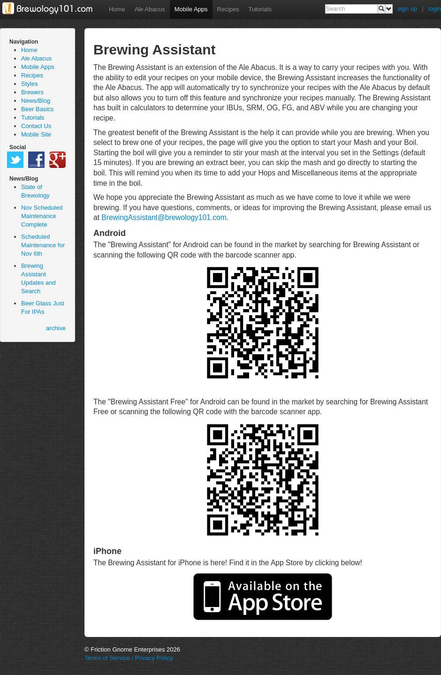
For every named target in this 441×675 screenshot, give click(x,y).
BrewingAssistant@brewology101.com (163, 217)
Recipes (228, 9)
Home (117, 9)
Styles (29, 83)
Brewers (32, 92)
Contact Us (36, 125)
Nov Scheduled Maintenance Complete (41, 216)
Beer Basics (37, 109)
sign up (407, 8)
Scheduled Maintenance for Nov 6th (43, 245)
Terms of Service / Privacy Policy (128, 657)
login (434, 8)
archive (56, 328)
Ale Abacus (150, 9)
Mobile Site (36, 134)
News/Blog (35, 100)
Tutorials (260, 9)
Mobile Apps (191, 9)
